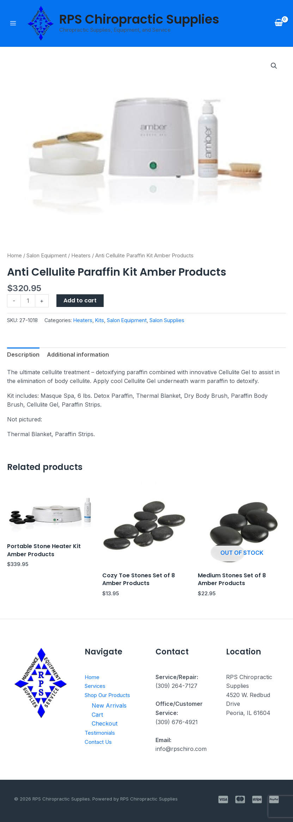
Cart (97, 714)
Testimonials (101, 732)
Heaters (81, 255)
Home (14, 255)
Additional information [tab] (78, 354)
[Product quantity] (27, 300)
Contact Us (100, 741)
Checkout (104, 723)
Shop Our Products (111, 694)
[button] (274, 65)
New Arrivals (109, 705)
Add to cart (80, 300)
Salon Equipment (46, 255)
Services (96, 685)
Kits (99, 320)
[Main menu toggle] (13, 23)
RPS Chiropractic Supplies (139, 19)
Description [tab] (23, 354)
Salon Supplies (166, 320)
